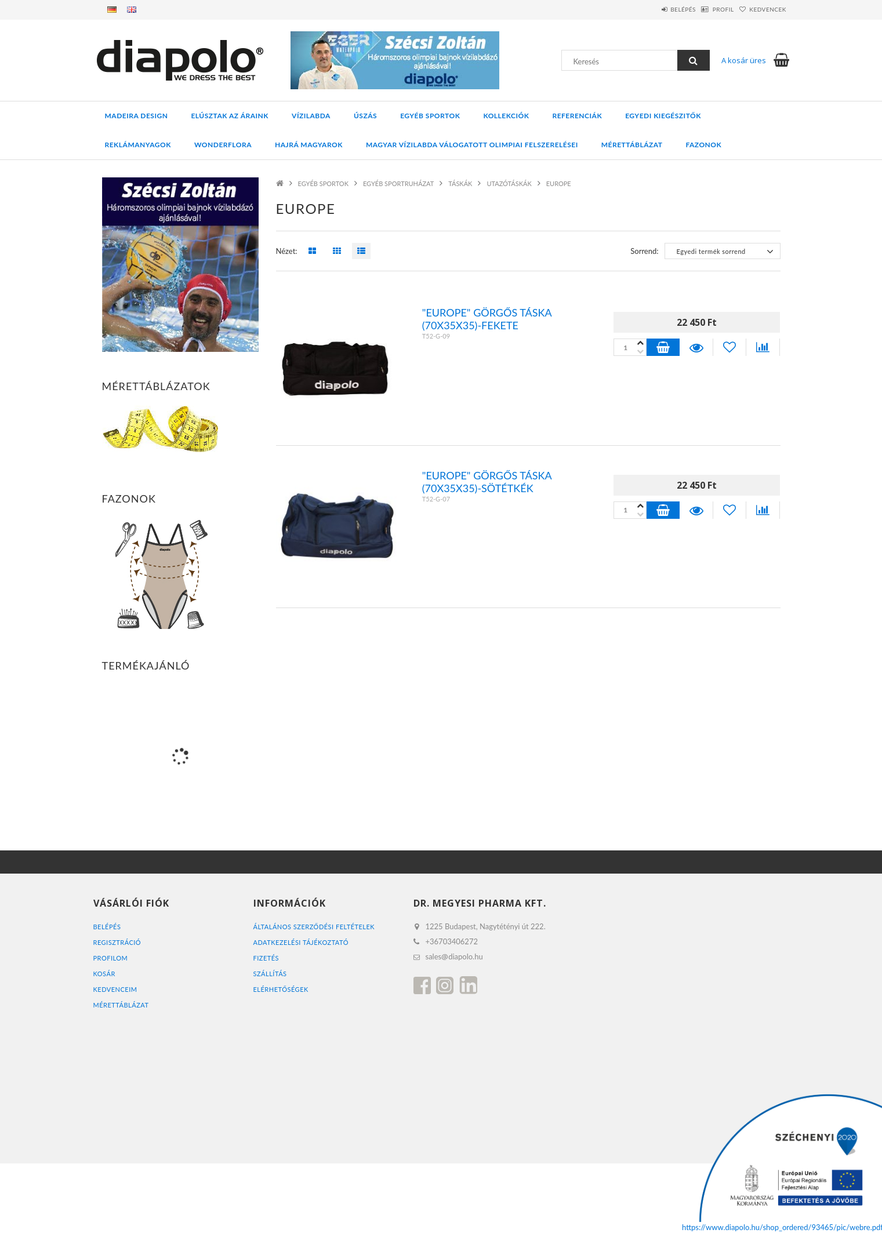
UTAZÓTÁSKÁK (509, 183)
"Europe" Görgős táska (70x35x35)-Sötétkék (486, 481)
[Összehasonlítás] (762, 347)
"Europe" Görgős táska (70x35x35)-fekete (486, 319)
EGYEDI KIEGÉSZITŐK (663, 115)
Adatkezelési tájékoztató (301, 942)
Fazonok (703, 144)
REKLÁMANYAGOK (138, 144)
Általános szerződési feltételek (314, 926)
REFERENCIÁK (577, 115)
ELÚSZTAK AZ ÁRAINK (229, 115)
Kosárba (663, 347)
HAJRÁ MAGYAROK (309, 144)
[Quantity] (630, 347)
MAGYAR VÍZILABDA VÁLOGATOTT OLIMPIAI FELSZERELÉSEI (472, 144)
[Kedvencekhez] (729, 347)
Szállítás (270, 973)
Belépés (653, 9)
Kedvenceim (115, 989)
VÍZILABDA (311, 115)
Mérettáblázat (632, 144)
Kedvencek (762, 9)
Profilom (110, 958)
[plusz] (641, 351)
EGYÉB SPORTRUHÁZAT (398, 183)
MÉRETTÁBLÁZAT (121, 1005)
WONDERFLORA (223, 144)
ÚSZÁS (365, 115)
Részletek (696, 347)
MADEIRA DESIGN (136, 115)
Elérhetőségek (280, 989)
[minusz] (641, 343)
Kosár (104, 973)
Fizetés (266, 958)
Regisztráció (117, 942)
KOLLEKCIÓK (506, 115)
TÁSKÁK (460, 183)
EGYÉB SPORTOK (430, 115)
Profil (705, 9)
